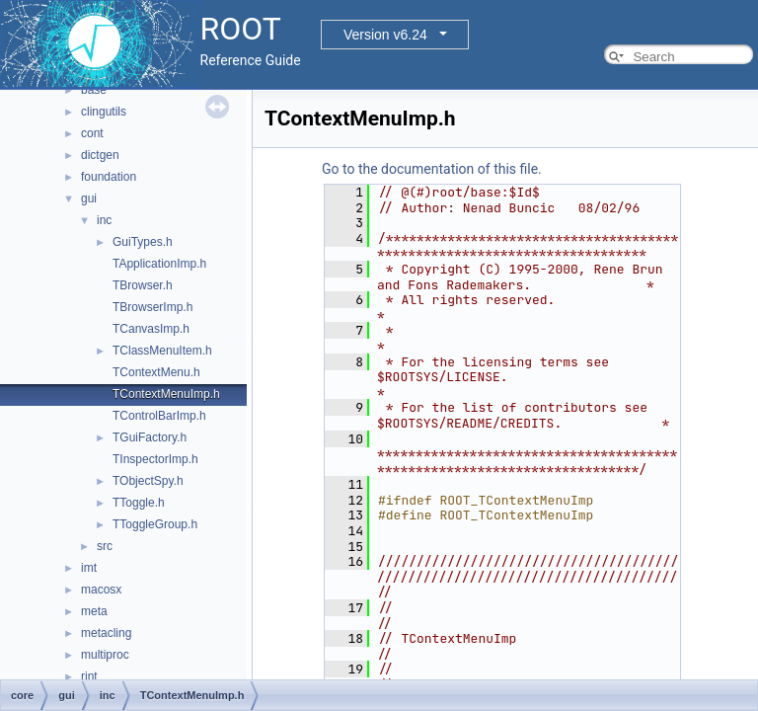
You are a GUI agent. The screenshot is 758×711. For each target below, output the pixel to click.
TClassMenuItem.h (162, 350)
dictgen (100, 155)
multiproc (105, 655)
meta (94, 611)
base (94, 90)
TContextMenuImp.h (166, 394)
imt (89, 568)
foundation (108, 177)
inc (104, 220)
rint (89, 676)
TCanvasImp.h (151, 329)
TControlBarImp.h (159, 416)
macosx (101, 589)
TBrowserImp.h (152, 307)
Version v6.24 (385, 34)
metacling (106, 633)
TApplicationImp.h (159, 264)
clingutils (103, 111)
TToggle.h (139, 503)
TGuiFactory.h (150, 437)
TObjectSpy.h (148, 481)
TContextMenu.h (156, 372)
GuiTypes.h (143, 242)
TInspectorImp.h (155, 459)
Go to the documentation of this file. (432, 169)
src (105, 546)
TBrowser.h (143, 285)
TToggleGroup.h (155, 524)
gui (89, 198)
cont (92, 133)
